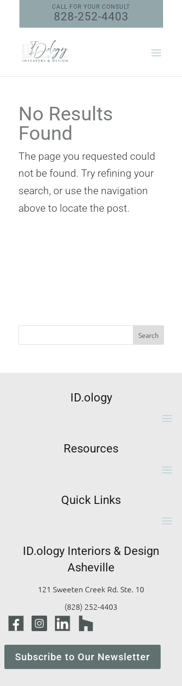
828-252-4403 (91, 13)
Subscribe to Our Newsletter (82, 657)
